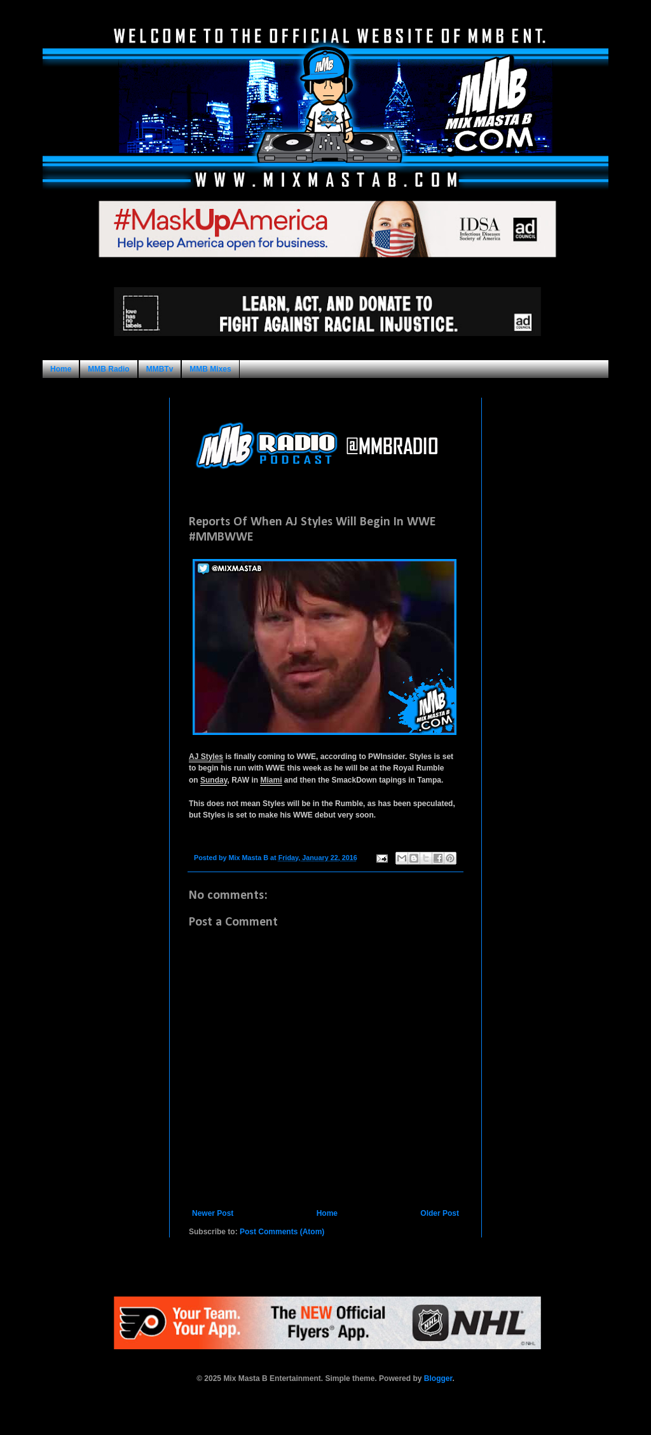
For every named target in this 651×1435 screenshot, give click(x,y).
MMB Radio (108, 369)
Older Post (439, 1213)
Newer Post (212, 1213)
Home (60, 369)
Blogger (438, 1378)
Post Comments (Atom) (282, 1231)
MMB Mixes (210, 369)
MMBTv (160, 369)
